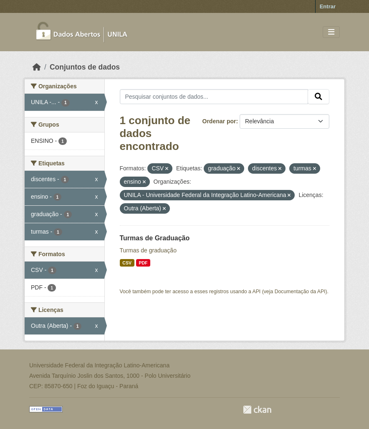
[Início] (37, 67)
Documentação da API (300, 291)
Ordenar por (219, 121)
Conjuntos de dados (85, 67)
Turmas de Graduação (155, 238)
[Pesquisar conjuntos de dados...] (214, 96)
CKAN (257, 409)
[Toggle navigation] (331, 32)
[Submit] (318, 96)
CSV (126, 262)
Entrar (328, 6)
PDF (143, 262)
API (257, 291)
